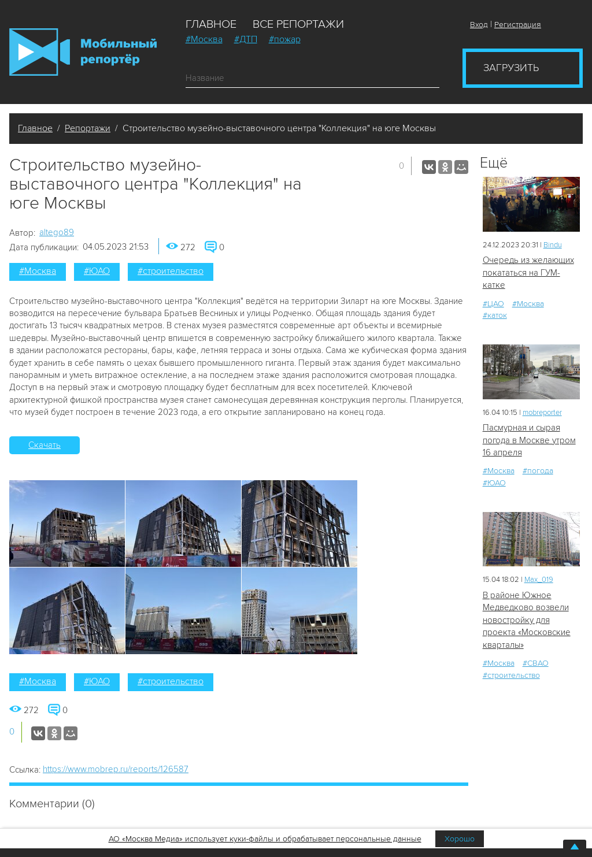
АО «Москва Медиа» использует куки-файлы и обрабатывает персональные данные (265, 839)
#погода (538, 471)
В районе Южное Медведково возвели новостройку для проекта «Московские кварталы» (527, 620)
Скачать (44, 445)
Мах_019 (538, 579)
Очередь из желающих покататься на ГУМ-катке (528, 272)
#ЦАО (493, 304)
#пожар (285, 39)
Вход (479, 24)
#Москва (204, 39)
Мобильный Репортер (83, 52)
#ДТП (245, 39)
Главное (211, 24)
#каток (495, 315)
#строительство (171, 271)
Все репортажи (298, 24)
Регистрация (517, 24)
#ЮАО (97, 271)
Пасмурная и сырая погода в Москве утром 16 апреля (529, 440)
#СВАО (536, 663)
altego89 (56, 232)
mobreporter (542, 412)
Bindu (552, 245)
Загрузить (511, 67)
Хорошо (460, 839)
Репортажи (87, 128)
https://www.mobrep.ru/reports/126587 (115, 769)
